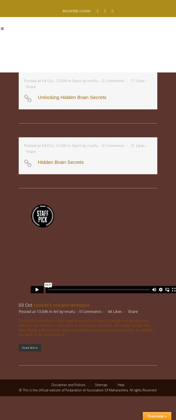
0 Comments (113, 80)
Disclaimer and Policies (69, 385)
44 (115, 311)
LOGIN (85, 11)
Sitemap (101, 385)
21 (137, 145)
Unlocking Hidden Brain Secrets (72, 97)
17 (137, 80)
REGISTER (70, 11)
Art (56, 311)
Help (121, 385)
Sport (77, 80)
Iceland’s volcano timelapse (61, 305)
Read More (30, 347)
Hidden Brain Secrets (61, 162)
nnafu (92, 80)
